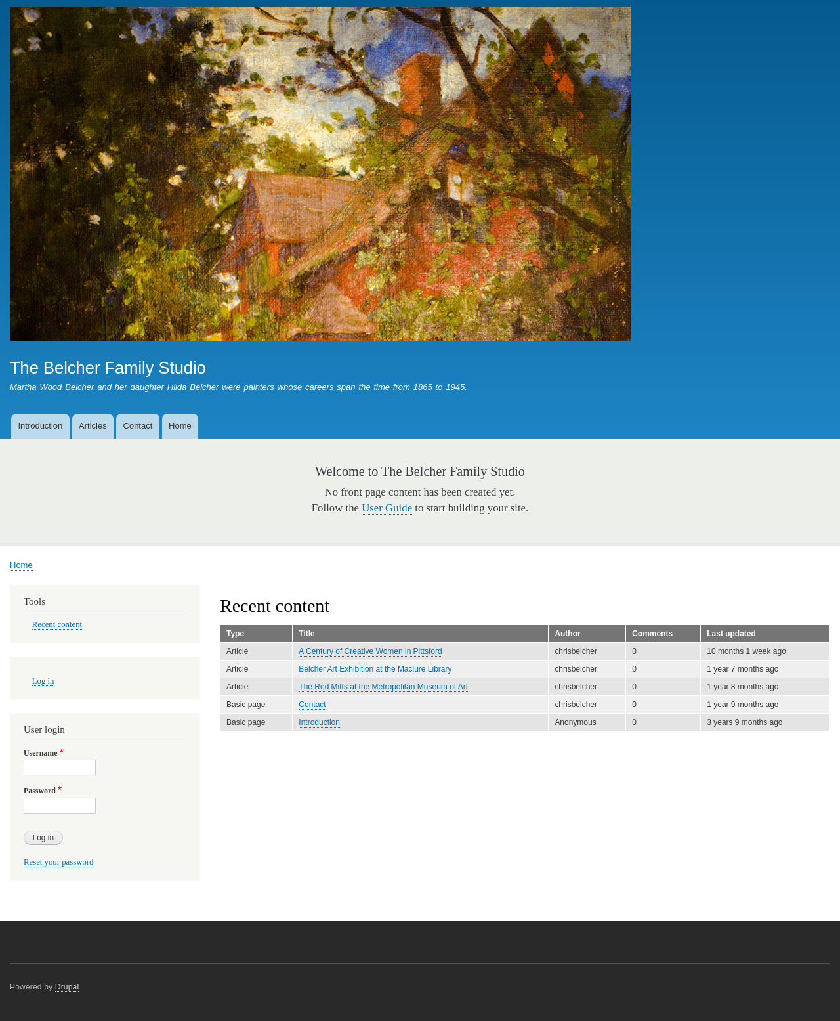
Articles (93, 426)
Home (180, 426)
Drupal (67, 986)
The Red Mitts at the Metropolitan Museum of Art (383, 686)
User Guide (387, 508)
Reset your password (59, 862)
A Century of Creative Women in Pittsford (370, 651)
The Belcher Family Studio (108, 367)
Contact (138, 426)
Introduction (40, 426)
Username (40, 753)
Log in (43, 680)
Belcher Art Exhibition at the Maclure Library (375, 669)
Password (40, 790)
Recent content (57, 624)
